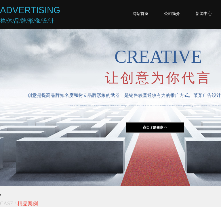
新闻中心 (204, 14)
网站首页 (140, 14)
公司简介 (172, 14)
